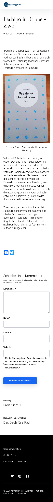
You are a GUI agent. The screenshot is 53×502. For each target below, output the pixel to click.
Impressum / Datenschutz (15, 461)
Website (7, 347)
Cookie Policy (9, 455)
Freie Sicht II (12, 405)
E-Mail (7, 332)
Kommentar (9, 289)
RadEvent (7, 418)
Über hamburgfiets (12, 449)
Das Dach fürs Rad (16, 423)
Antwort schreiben (25, 33)
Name (6, 318)
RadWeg (7, 400)
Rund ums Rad (19, 418)
